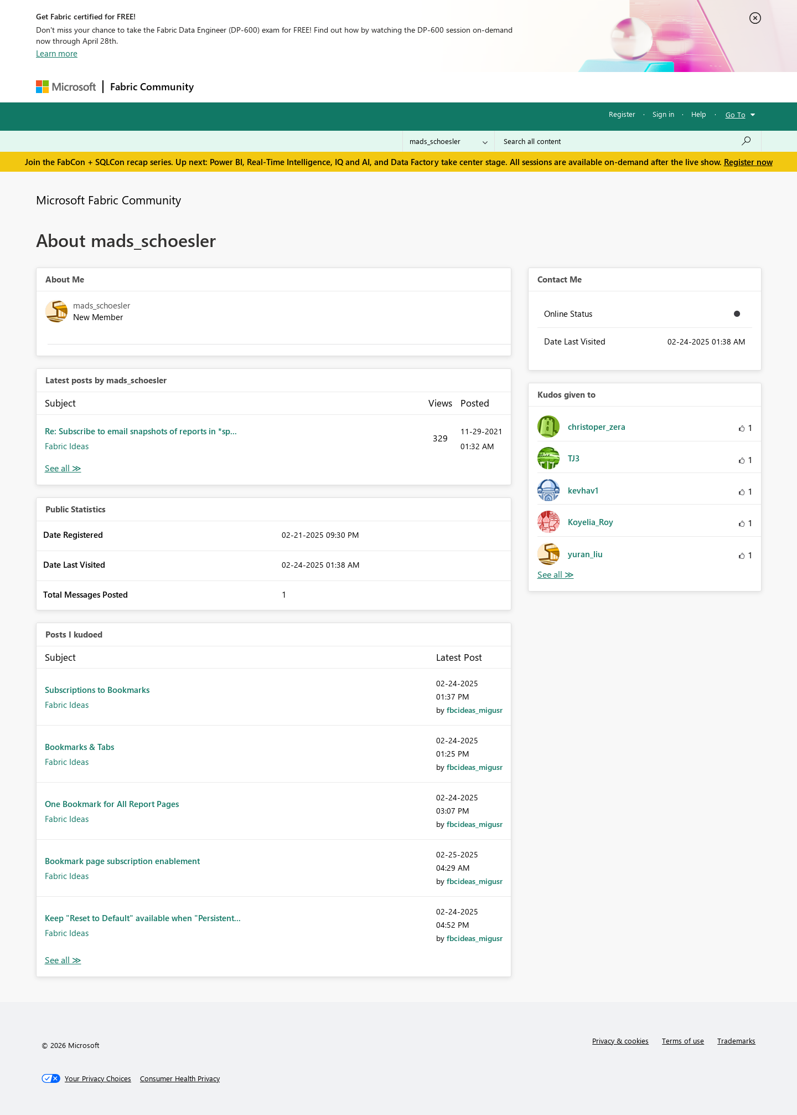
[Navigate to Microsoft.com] (66, 86)
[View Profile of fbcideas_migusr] (475, 710)
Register (622, 114)
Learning (454, 86)
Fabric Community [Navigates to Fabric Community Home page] (152, 86)
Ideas (313, 86)
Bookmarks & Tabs (79, 746)
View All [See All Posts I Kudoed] (63, 960)
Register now (748, 161)
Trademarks (736, 1040)
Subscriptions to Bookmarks (97, 689)
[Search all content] (628, 141)
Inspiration (267, 86)
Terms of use (683, 1040)
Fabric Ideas (67, 445)
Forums (219, 86)
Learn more (56, 53)
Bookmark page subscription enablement (122, 860)
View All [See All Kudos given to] (555, 574)
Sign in (663, 114)
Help (698, 114)
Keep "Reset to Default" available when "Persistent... (143, 917)
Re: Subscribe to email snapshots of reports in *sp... (141, 430)
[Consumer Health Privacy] (180, 1078)
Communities (362, 86)
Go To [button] (736, 114)
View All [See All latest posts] (63, 468)
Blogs (412, 86)
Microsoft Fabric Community (108, 199)
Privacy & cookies (620, 1040)
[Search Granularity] (448, 141)
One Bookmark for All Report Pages (112, 803)
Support (501, 86)
